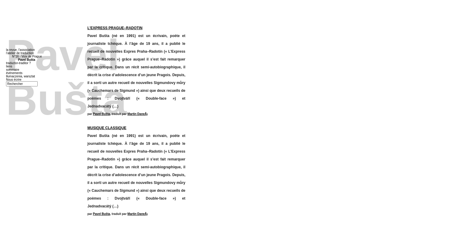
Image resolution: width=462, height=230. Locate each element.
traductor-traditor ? (18, 63)
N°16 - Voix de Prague (27, 56)
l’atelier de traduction (20, 53)
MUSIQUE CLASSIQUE (106, 128)
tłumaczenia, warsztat (20, 76)
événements (14, 73)
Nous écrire (13, 79)
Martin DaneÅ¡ (137, 114)
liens (9, 66)
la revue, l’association (20, 49)
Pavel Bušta (101, 114)
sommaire (12, 69)
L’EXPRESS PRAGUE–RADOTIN (115, 28)
